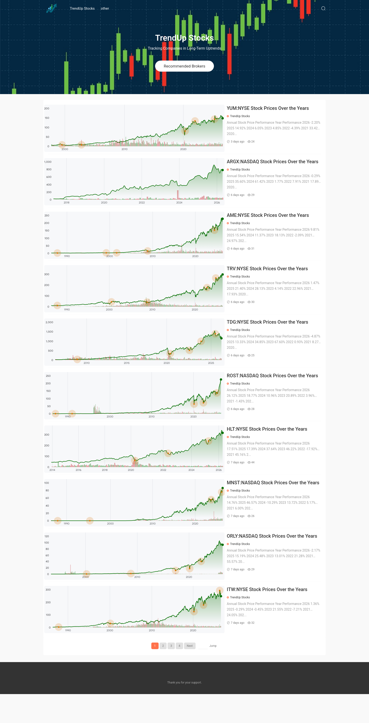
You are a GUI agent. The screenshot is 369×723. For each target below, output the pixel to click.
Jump (213, 674)
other (105, 8)
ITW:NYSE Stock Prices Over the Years (271, 618)
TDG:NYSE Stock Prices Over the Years (271, 335)
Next (190, 674)
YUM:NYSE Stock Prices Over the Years (272, 108)
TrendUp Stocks (82, 8)
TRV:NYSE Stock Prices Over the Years (271, 278)
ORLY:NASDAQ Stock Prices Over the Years (276, 561)
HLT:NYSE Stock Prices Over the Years (271, 448)
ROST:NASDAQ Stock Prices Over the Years (270, 392)
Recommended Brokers (184, 66)
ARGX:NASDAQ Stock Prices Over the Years (270, 165)
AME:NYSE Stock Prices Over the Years (272, 221)
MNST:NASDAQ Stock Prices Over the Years (270, 505)
